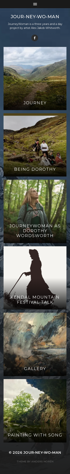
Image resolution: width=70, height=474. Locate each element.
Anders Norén (42, 461)
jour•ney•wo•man (35, 16)
